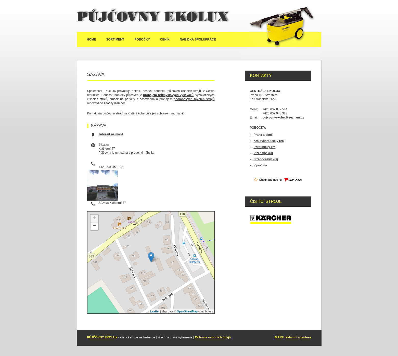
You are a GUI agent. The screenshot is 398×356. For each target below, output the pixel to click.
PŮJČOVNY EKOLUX (102, 337)
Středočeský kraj (266, 159)
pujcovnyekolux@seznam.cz (283, 117)
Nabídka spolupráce (198, 39)
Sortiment (115, 39)
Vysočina (260, 165)
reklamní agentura (298, 337)
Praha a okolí (263, 135)
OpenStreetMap (187, 311)
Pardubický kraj (265, 147)
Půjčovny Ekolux (153, 16)
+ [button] (94, 218)
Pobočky (142, 39)
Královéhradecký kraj (269, 141)
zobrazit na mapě (111, 134)
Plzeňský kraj (263, 153)
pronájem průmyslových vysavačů (168, 95)
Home (91, 39)
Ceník (165, 39)
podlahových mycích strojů (194, 99)
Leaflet (154, 311)
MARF (279, 337)
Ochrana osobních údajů (213, 337)
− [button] (94, 226)
